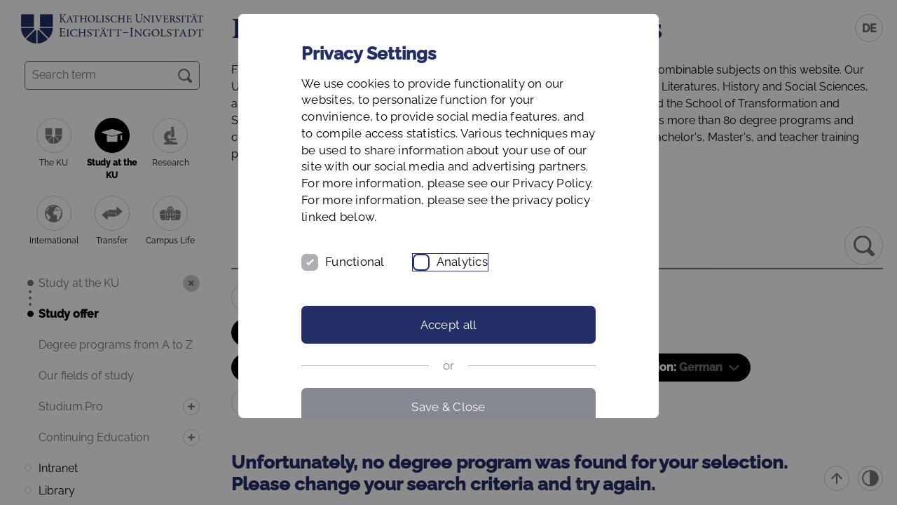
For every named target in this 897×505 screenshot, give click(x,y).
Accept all (448, 325)
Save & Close (448, 407)
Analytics (462, 262)
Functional (355, 262)
